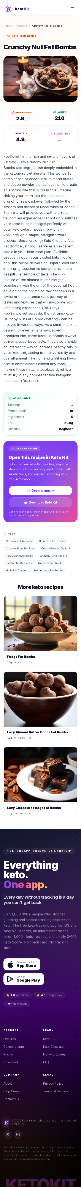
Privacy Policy (54, 1083)
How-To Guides (55, 1054)
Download (12, 1062)
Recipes (21, 25)
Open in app (41, 490)
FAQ (47, 1062)
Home (7, 25)
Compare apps (15, 1046)
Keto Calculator (55, 1046)
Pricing (9, 1054)
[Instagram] (18, 1134)
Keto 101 (50, 1039)
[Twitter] (7, 1134)
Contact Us (12, 1099)
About (8, 1083)
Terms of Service (56, 1091)
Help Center (13, 1091)
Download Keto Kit (40, 502)
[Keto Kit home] (17, 9)
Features (10, 1039)
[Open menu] (72, 9)
